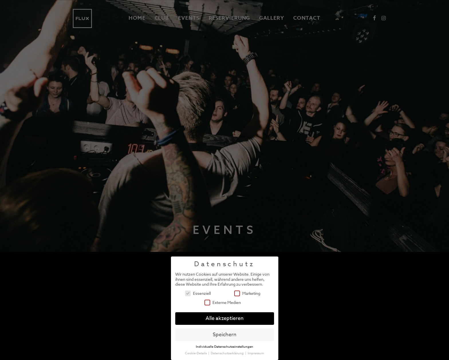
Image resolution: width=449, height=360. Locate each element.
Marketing (247, 293)
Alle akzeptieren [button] (225, 318)
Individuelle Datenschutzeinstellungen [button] (224, 346)
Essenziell (198, 293)
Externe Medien (222, 302)
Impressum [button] (256, 353)
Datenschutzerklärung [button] (228, 353)
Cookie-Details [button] (196, 353)
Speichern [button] (225, 335)
